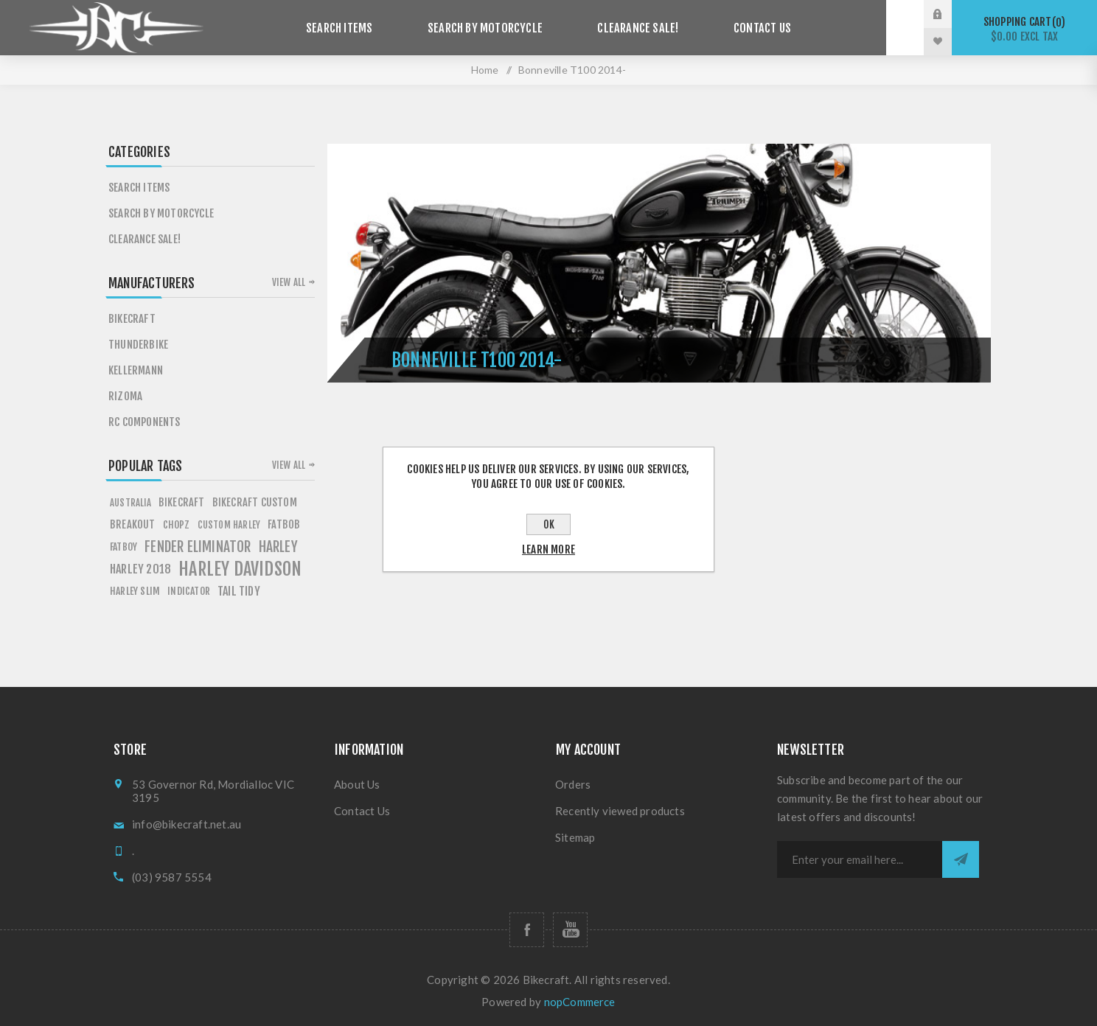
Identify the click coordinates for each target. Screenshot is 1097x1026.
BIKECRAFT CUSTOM (254, 502)
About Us (357, 784)
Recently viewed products (620, 810)
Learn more (548, 549)
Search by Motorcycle (491, 27)
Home (485, 69)
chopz (176, 524)
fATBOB (284, 524)
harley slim (135, 590)
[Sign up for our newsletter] (859, 859)
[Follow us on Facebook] (526, 929)
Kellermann (135, 370)
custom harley (229, 525)
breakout (133, 524)
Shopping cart (1024, 29)
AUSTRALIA (130, 503)
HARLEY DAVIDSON (240, 569)
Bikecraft (132, 319)
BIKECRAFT (182, 502)
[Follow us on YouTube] (570, 929)
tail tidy (238, 591)
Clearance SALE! (633, 27)
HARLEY (278, 547)
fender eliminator (197, 547)
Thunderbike (138, 345)
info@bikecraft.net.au (186, 824)
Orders (573, 784)
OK (548, 524)
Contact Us (744, 27)
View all (289, 282)
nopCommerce (580, 1001)
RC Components (144, 422)
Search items (357, 27)
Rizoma (125, 396)
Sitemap (575, 837)
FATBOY (123, 546)
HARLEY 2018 (140, 569)
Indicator (188, 590)
